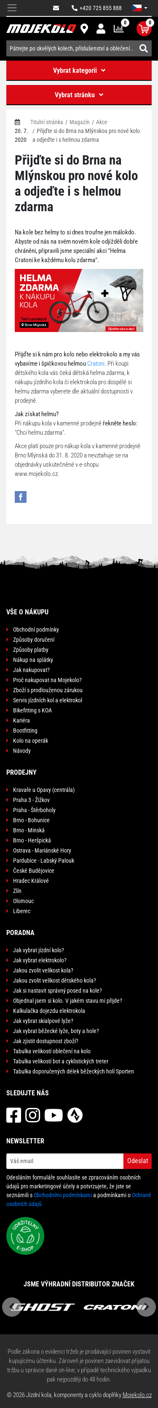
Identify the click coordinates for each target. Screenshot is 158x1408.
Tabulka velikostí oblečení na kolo (52, 1051)
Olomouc (23, 901)
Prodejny (21, 772)
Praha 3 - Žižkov (31, 800)
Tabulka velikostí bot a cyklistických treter (60, 1061)
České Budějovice (33, 870)
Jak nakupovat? (31, 670)
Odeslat (137, 1161)
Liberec (21, 911)
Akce (101, 122)
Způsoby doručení (33, 639)
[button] (139, 8)
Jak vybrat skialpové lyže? (43, 1020)
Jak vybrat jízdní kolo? (38, 950)
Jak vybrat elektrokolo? (40, 960)
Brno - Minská (29, 830)
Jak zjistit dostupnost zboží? (45, 1041)
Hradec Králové (31, 880)
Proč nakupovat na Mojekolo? (47, 680)
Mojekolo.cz (137, 1395)
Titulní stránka (46, 122)
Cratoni (95, 363)
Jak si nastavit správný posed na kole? (57, 990)
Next (146, 1307)
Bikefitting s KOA (32, 710)
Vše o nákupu (27, 612)
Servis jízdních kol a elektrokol (47, 700)
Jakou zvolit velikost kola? (43, 970)
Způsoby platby (30, 649)
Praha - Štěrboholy (34, 810)
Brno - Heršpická (32, 840)
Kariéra (21, 720)
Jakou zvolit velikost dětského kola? (54, 980)
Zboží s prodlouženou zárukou (48, 690)
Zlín (17, 890)
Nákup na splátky (33, 659)
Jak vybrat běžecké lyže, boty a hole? (56, 1031)
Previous (11, 1307)
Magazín (80, 122)
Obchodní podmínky (36, 629)
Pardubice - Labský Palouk (43, 860)
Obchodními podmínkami (63, 1195)
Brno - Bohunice (31, 820)
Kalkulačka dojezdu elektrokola (49, 1010)
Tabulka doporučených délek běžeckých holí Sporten (73, 1071)
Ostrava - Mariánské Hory (42, 850)
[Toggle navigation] (12, 8)
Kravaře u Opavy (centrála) (44, 789)
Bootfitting (25, 730)
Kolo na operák (30, 740)
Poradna (20, 933)
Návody (22, 750)
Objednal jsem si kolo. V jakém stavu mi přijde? (67, 1000)
